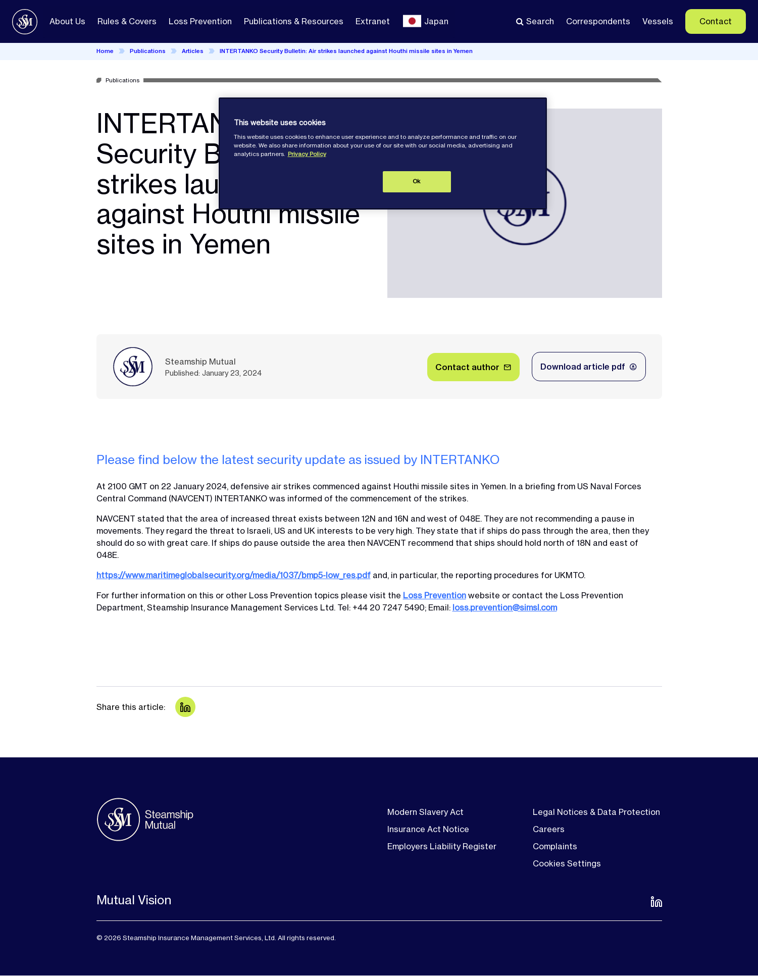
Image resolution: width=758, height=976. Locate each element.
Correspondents (598, 21)
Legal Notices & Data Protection (596, 812)
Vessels (657, 21)
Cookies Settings (567, 863)
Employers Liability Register (441, 846)
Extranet (373, 21)
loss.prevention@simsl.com (504, 607)
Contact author (467, 367)
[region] (383, 153)
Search (540, 21)
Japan (436, 21)
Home (105, 51)
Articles (193, 51)
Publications (148, 51)
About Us (67, 21)
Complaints (555, 846)
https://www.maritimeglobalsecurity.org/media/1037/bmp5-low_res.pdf (233, 575)
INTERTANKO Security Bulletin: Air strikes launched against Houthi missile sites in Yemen (346, 51)
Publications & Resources (293, 21)
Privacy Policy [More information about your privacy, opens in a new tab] (307, 154)
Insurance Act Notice (428, 829)
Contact (715, 21)
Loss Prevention (200, 21)
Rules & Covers (127, 21)
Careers (549, 829)
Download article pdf (582, 367)
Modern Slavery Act (425, 812)
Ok (417, 181)
